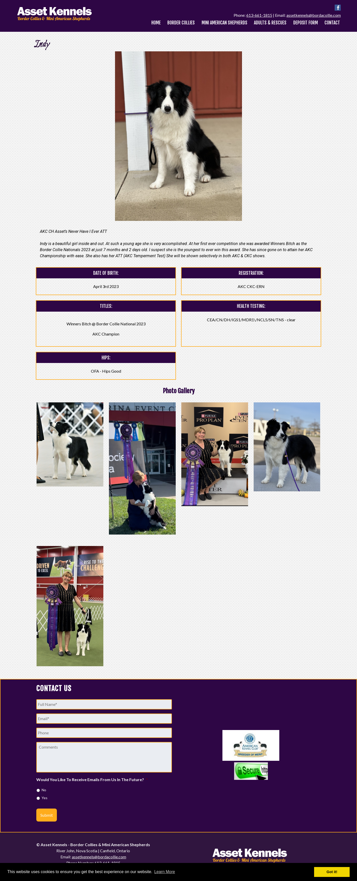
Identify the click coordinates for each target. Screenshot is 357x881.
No (44, 790)
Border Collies (181, 22)
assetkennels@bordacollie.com (313, 15)
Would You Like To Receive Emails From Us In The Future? (92, 779)
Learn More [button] (164, 872)
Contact (332, 22)
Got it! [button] (332, 872)
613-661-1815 (259, 15)
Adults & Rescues (270, 22)
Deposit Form (305, 22)
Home (156, 22)
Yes (44, 798)
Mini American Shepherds (224, 22)
